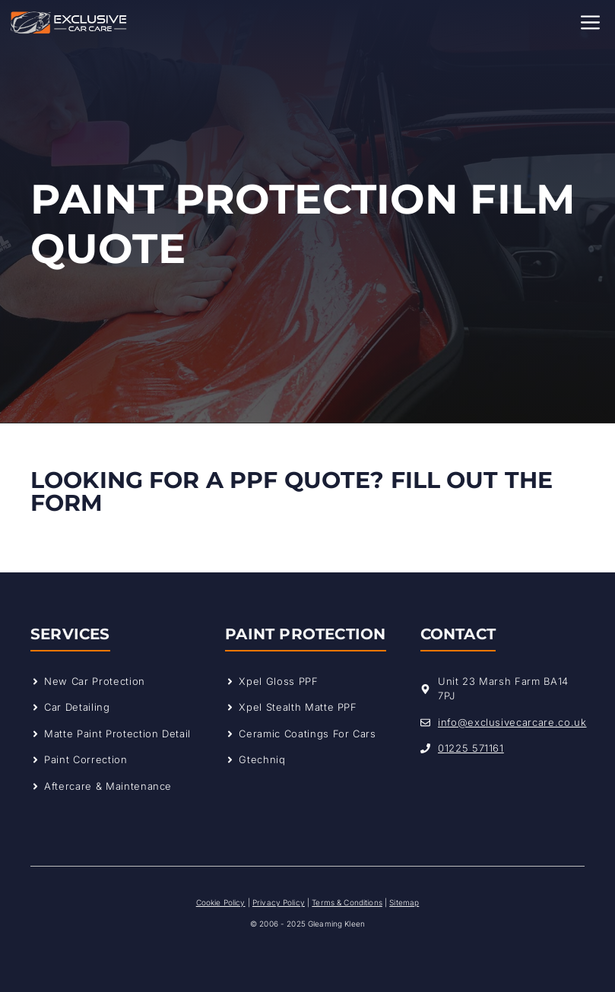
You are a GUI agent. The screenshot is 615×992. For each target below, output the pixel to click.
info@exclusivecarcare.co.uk (512, 722)
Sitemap (404, 902)
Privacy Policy (278, 902)
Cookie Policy (221, 902)
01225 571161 (471, 748)
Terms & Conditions (347, 902)
